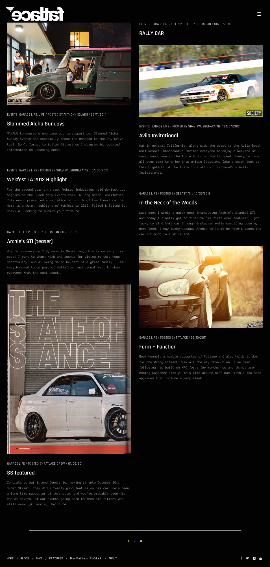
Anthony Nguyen (76, 114)
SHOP (39, 558)
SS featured (21, 472)
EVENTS (12, 114)
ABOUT (113, 558)
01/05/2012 (70, 232)
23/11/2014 (98, 114)
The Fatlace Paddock (86, 558)
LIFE (42, 114)
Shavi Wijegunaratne (204, 126)
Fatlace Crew (54, 464)
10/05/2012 (202, 193)
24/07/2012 (232, 126)
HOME (10, 558)
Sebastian (203, 24)
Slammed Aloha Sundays (36, 123)
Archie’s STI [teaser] (30, 241)
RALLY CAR (151, 33)
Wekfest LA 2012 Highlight (37, 179)
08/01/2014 (222, 24)
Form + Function (158, 346)
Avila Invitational (158, 135)
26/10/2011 (198, 338)
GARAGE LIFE (28, 114)
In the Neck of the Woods (168, 202)
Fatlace (182, 338)
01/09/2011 (76, 464)
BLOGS (25, 558)
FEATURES (56, 558)
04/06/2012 (100, 170)
